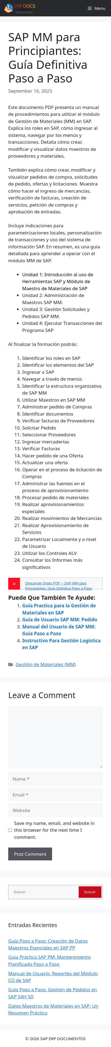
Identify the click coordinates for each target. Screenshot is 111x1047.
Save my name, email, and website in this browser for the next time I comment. (54, 830)
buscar (90, 891)
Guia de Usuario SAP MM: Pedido (59, 619)
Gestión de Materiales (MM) (46, 664)
